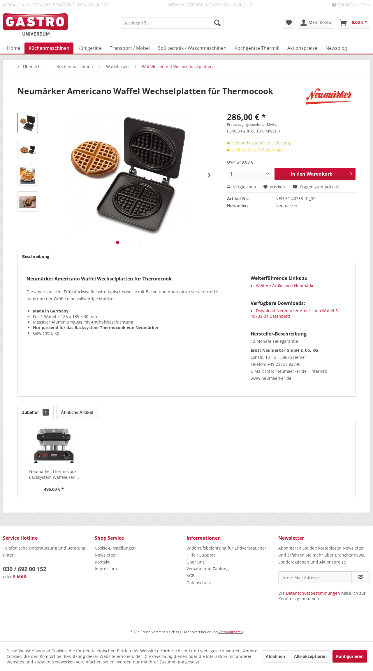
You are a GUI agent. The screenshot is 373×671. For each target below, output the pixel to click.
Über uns (195, 562)
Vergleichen (241, 187)
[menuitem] (172, 23)
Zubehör (35, 412)
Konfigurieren (350, 656)
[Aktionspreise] (302, 48)
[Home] (13, 48)
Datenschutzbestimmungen (313, 593)
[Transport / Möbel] (130, 48)
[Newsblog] (336, 48)
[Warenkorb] (353, 23)
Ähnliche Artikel (77, 412)
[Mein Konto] (316, 23)
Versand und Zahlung (207, 568)
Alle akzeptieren (310, 656)
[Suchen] (217, 23)
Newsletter (105, 555)
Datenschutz (198, 582)
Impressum (106, 568)
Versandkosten (231, 631)
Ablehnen (275, 656)
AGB (190, 575)
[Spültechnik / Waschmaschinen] (192, 48)
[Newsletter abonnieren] (360, 577)
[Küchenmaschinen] (48, 48)
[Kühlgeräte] (89, 48)
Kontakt (102, 562)
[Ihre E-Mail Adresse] (315, 577)
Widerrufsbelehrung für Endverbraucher (226, 548)
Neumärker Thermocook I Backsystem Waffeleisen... (54, 474)
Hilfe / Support (200, 555)
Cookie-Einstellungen (115, 548)
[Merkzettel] (289, 23)
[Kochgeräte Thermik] (257, 48)
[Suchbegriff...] (172, 23)
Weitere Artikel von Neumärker (283, 285)
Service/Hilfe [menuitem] (349, 5)
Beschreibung (35, 256)
